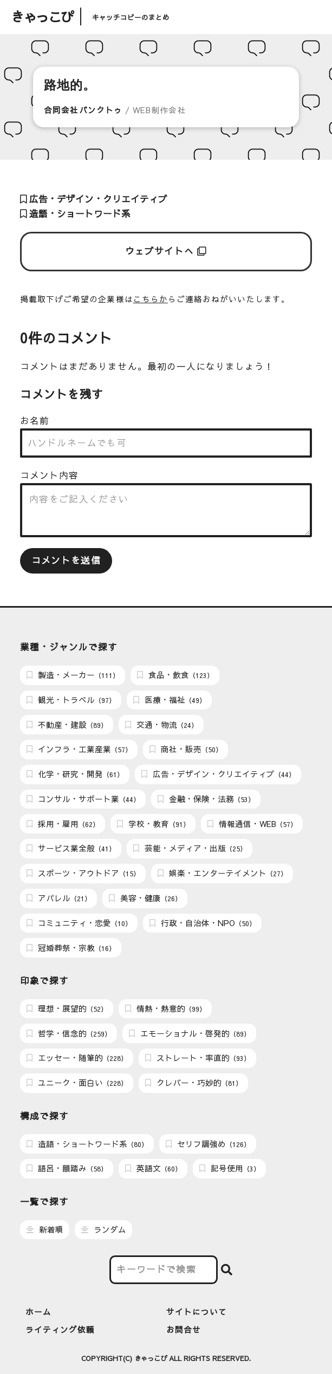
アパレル (59, 898)
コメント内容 (49, 475)
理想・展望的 (67, 1008)
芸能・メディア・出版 (189, 848)
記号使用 (229, 1168)
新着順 (45, 1229)
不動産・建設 (67, 724)
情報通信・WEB (252, 823)
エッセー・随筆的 (77, 1057)
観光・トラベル (71, 699)
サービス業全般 (71, 848)
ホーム (38, 1311)
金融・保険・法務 (206, 798)
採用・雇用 (63, 823)
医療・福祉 (169, 699)
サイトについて (196, 1311)
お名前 (34, 420)
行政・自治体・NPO (202, 922)
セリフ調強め (208, 1143)
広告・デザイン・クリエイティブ (93, 199)
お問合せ (183, 1329)
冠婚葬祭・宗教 (71, 947)
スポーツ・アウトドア (83, 873)
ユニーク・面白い (77, 1082)
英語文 (153, 1168)
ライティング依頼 (60, 1329)
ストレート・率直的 (197, 1057)
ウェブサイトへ (166, 251)
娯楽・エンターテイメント (222, 873)
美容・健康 (145, 898)
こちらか (150, 299)
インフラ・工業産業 (79, 749)
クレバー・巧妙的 (193, 1082)
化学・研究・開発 (75, 774)
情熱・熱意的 (165, 1008)
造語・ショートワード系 (75, 213)
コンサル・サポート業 (83, 798)
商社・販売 (185, 749)
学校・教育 (153, 823)
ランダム (103, 1229)
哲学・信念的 (69, 1033)
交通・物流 (161, 724)
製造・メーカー (73, 674)
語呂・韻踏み (67, 1168)
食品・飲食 (175, 674)
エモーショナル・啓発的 (189, 1033)
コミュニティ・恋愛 (79, 922)
